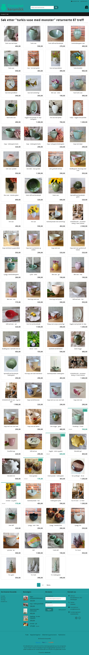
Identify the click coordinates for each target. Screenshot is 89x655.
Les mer (64, 649)
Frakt (27, 635)
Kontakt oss (4, 601)
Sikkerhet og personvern (49, 635)
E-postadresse (49, 596)
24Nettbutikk (47, 652)
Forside (3, 14)
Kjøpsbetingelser (35, 635)
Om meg (3, 599)
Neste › (49, 585)
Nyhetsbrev (61, 635)
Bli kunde (3, 598)
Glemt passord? (62, 609)
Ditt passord (48, 602)
